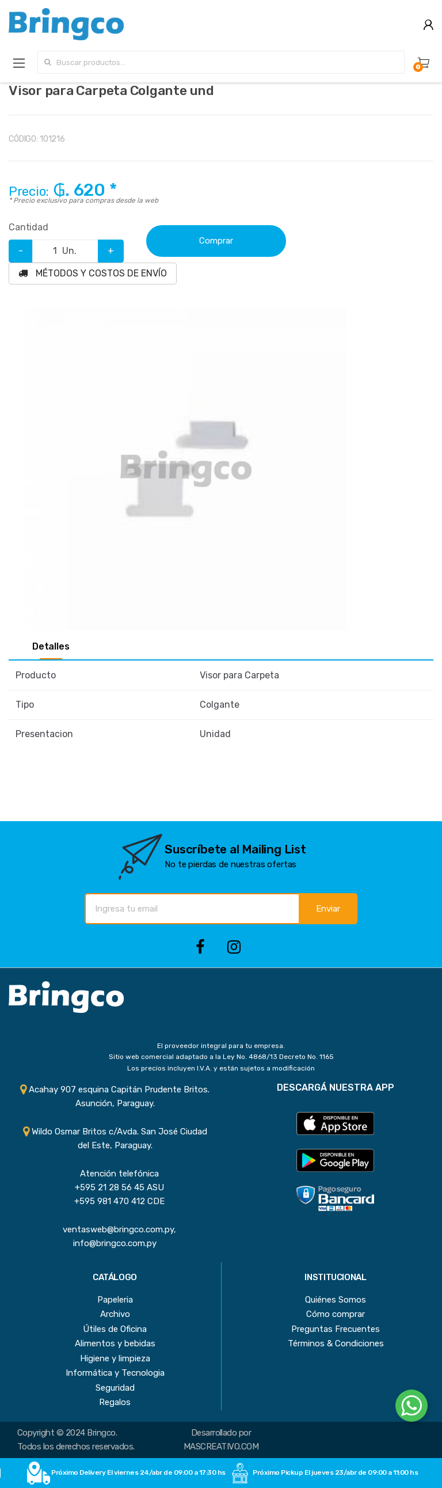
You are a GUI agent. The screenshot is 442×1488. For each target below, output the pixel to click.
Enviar (328, 909)
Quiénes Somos (335, 1300)
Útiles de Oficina (115, 1329)
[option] (186, 468)
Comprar (216, 241)
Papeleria (115, 1300)
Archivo (115, 1314)
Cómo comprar (335, 1314)
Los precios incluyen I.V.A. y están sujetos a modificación (221, 1068)
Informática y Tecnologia (115, 1373)
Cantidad (28, 227)
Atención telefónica (115, 1173)
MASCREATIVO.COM (221, 1446)
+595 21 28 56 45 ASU (115, 1187)
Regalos (115, 1402)
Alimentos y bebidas (115, 1343)
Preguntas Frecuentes (335, 1329)
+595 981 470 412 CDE (115, 1201)
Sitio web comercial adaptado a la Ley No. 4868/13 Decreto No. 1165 (221, 1057)
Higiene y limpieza (115, 1358)
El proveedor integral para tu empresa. (221, 1046)
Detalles (51, 646)
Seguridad (115, 1388)
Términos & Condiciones (336, 1343)
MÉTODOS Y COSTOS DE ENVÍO (92, 273)
